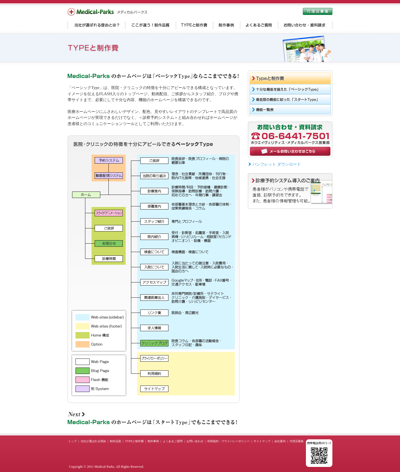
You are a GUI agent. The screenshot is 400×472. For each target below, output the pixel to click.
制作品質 (115, 441)
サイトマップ (262, 441)
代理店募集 (297, 441)
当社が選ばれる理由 (93, 441)
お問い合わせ (194, 441)
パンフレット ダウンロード (276, 164)
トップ (72, 441)
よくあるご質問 (173, 441)
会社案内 (280, 441)
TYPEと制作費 (134, 441)
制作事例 (153, 441)
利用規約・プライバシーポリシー (228, 441)
